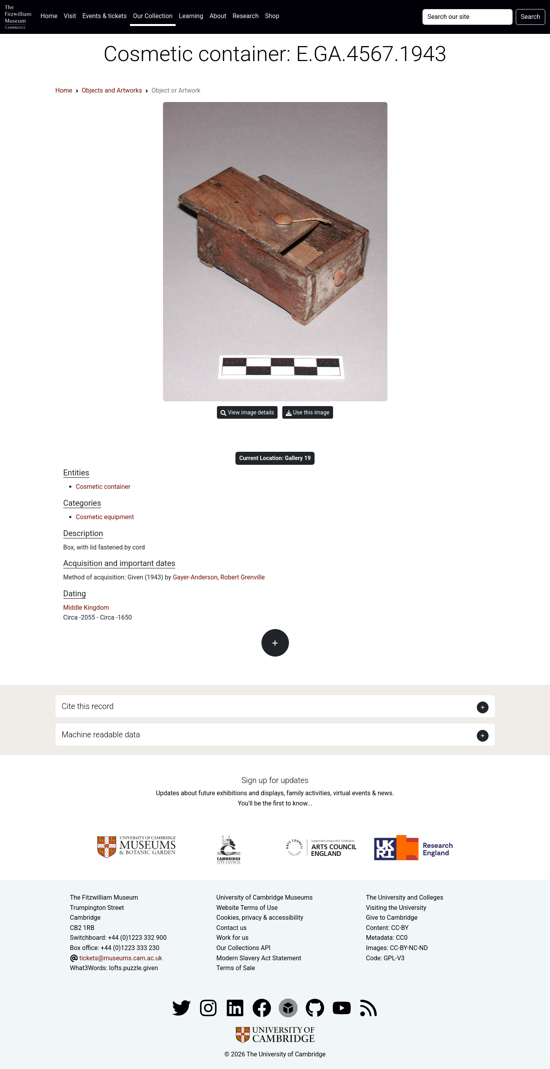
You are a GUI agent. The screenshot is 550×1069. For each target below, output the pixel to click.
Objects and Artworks (112, 90)
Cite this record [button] (88, 706)
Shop (272, 16)
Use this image (308, 412)
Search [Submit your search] (530, 16)
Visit (70, 16)
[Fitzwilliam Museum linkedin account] (262, 1007)
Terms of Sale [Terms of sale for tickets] (236, 968)
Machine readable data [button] (101, 734)
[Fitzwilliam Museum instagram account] (209, 1007)
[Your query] (467, 17)
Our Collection (152, 16)
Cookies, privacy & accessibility (260, 917)
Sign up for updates (274, 780)
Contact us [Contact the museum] (232, 928)
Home (51, 15)
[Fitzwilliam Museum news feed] (368, 1007)
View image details (247, 412)
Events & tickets (104, 16)
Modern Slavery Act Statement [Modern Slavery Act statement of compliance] (259, 958)
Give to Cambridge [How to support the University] (392, 917)
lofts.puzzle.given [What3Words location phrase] (133, 968)
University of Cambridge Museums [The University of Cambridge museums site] (265, 897)
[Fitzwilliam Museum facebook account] (235, 1007)
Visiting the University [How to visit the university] (396, 907)
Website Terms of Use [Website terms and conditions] (247, 907)
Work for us (233, 937)
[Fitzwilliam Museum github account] (315, 1007)
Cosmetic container (103, 486)
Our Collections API (244, 948)
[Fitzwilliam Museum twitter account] (182, 1007)
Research (246, 16)
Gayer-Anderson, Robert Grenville (219, 577)
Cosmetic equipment (105, 517)
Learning (191, 16)
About (217, 16)
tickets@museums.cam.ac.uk (120, 958)
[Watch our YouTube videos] (342, 1007)
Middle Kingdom (86, 607)
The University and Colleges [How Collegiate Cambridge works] (404, 897)
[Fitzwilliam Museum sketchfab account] (289, 1007)
